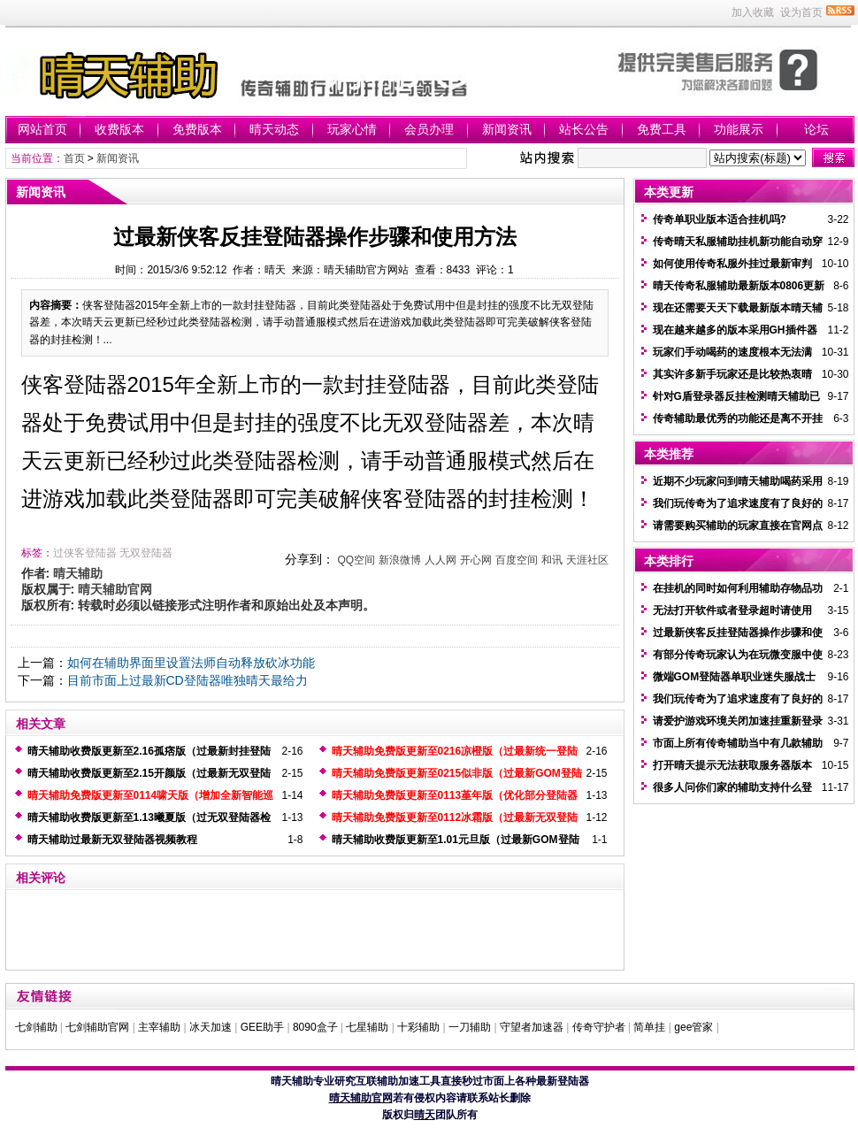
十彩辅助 (418, 1027)
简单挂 (649, 1027)
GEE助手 (262, 1027)
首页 (74, 158)
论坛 (816, 129)
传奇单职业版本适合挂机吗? (719, 219)
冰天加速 (210, 1027)
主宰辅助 (159, 1027)
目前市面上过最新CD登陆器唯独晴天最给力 (187, 680)
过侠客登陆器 (85, 553)
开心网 (476, 560)
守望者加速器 (531, 1027)
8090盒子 (315, 1027)
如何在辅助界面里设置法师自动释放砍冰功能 (191, 663)
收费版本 (119, 129)
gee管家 (693, 1027)
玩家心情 (352, 129)
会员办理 (429, 129)
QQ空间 (356, 560)
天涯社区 (587, 560)
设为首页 (801, 12)
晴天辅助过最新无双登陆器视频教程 (112, 839)
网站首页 (42, 129)
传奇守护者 (598, 1027)
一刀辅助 (469, 1027)
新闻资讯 (507, 129)
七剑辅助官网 (97, 1027)
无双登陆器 (145, 553)
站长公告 (584, 129)
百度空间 (516, 560)
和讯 (552, 560)
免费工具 (661, 129)
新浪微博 (400, 560)
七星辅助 (367, 1027)
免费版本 (197, 129)
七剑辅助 (36, 1027)
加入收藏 (753, 12)
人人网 (440, 560)
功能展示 (738, 129)
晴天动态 (274, 129)
